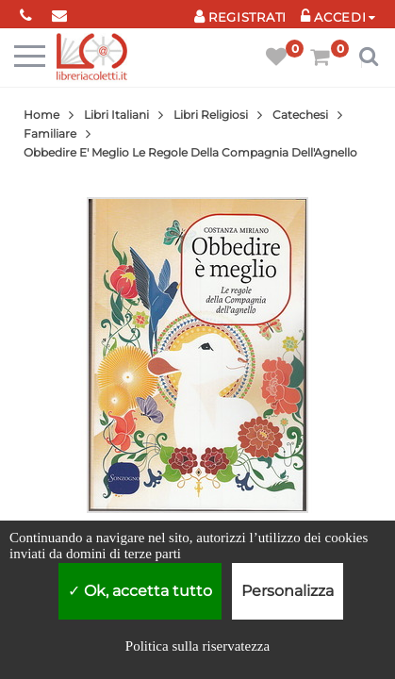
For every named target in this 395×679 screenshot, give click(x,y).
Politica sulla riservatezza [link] (197, 646)
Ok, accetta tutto (140, 591)
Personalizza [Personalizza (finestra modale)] (287, 591)
